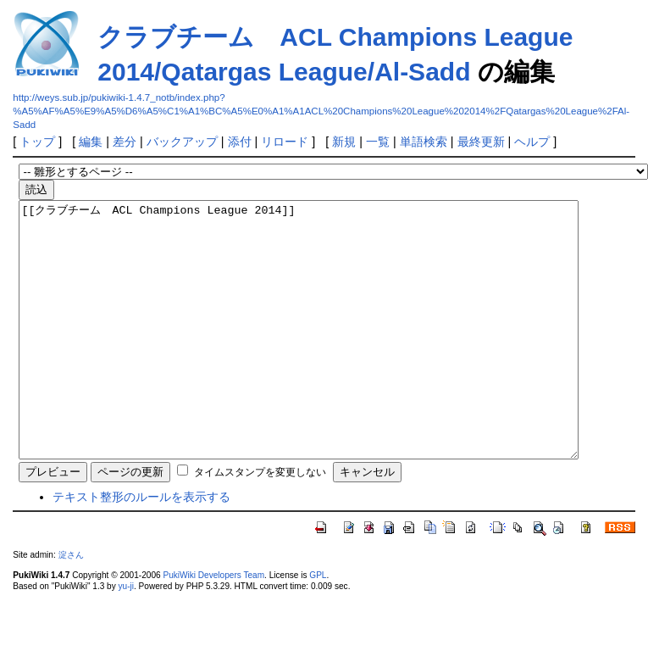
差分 (124, 141)
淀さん (71, 605)
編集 (90, 141)
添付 (240, 141)
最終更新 (481, 141)
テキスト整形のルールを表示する (141, 547)
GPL (317, 626)
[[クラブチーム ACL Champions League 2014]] (332, 355)
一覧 (378, 141)
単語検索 (423, 141)
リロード (284, 141)
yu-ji (126, 637)
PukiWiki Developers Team (213, 626)
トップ (37, 141)
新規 (344, 141)
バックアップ (182, 141)
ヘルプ (532, 141)
